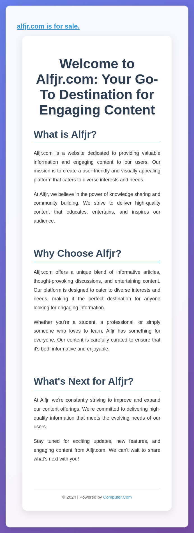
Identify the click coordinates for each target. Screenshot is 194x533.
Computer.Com (117, 497)
